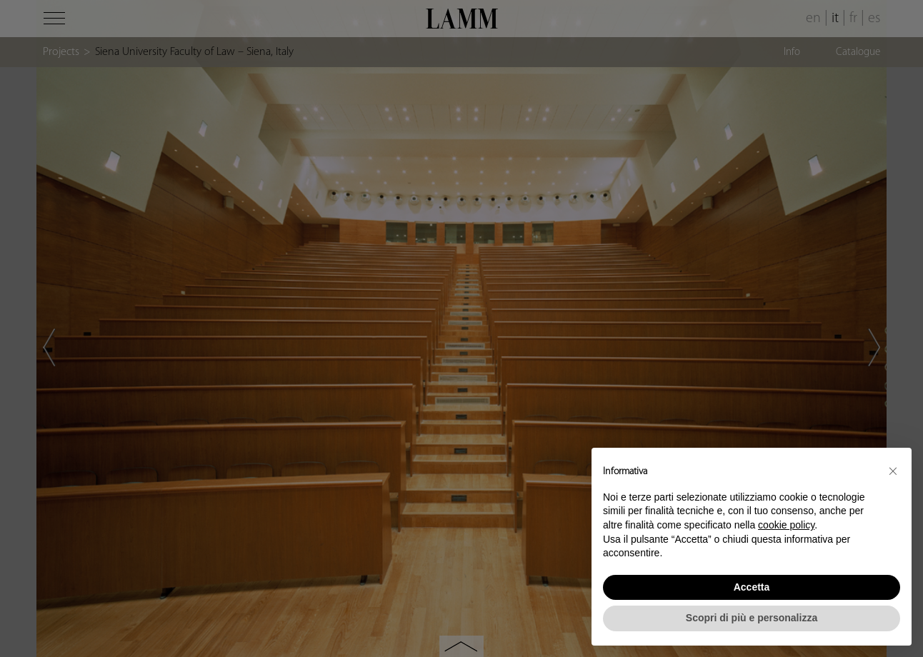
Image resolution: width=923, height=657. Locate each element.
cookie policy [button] (786, 525)
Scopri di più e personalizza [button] (751, 617)
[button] (893, 470)
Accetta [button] (752, 587)
